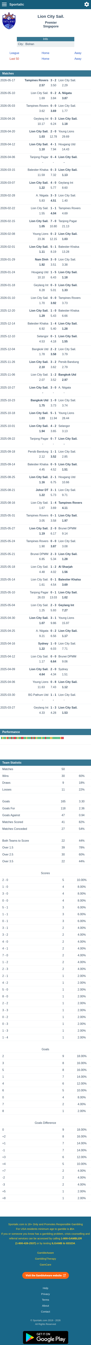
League (14, 53)
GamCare (45, 1264)
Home (45, 53)
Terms (45, 1299)
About (45, 1305)
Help (45, 1288)
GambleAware (45, 1252)
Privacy (45, 1294)
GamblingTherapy (45, 1258)
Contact (45, 1311)
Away (77, 53)
